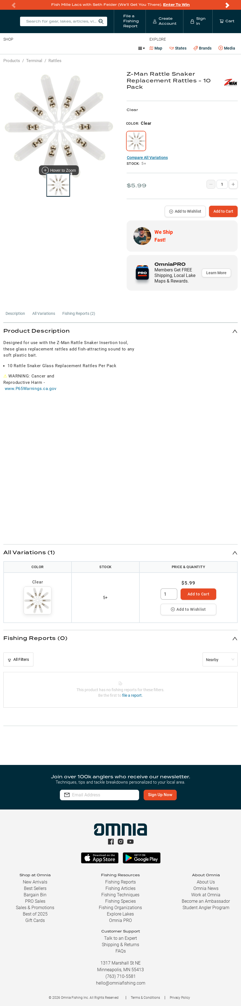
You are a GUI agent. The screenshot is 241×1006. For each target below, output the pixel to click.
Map (156, 48)
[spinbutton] (169, 594)
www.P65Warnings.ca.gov (30, 388)
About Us (206, 882)
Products (11, 60)
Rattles (55, 60)
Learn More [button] (216, 273)
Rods (42, 48)
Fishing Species (120, 901)
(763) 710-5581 (120, 976)
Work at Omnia (205, 894)
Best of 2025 (35, 914)
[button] (120, 331)
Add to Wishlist (185, 211)
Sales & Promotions (35, 907)
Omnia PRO (120, 920)
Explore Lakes (120, 914)
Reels (61, 48)
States (177, 48)
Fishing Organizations (120, 907)
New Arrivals (35, 882)
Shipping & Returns (120, 944)
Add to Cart (223, 211)
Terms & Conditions (145, 998)
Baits (8, 48)
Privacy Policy (180, 998)
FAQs (120, 951)
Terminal (83, 48)
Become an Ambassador (206, 901)
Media (226, 48)
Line (25, 48)
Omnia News (205, 888)
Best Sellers (35, 888)
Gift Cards (35, 920)
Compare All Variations (147, 157)
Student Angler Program (206, 907)
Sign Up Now (169, 794)
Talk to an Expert (120, 938)
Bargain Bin (35, 894)
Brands (202, 48)
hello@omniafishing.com (120, 983)
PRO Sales (35, 901)
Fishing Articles (120, 888)
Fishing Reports (120, 882)
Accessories (110, 48)
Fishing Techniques (120, 894)
